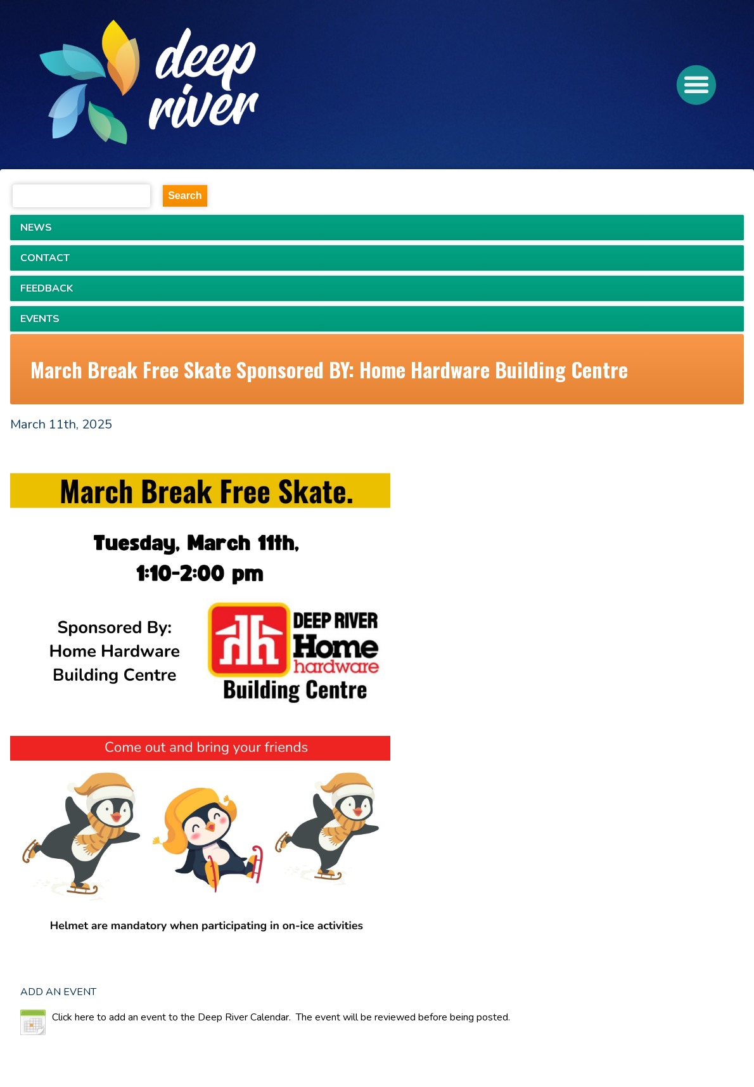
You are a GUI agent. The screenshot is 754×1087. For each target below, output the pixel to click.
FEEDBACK (46, 288)
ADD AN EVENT (58, 992)
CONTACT (45, 258)
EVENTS (40, 319)
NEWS (36, 228)
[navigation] (196, 85)
